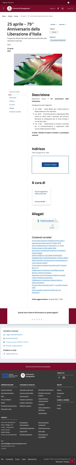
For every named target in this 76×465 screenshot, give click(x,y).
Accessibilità (9, 459)
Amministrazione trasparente (43, 423)
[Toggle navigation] (3, 8)
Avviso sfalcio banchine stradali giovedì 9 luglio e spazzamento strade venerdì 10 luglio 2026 (48, 241)
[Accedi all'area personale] (68, 2)
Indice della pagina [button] (14, 92)
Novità (10, 16)
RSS (2, 459)
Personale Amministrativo (9, 406)
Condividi (54, 24)
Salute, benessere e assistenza (44, 408)
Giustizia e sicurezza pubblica (44, 394)
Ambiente (41, 404)
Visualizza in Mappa (50, 165)
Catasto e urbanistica (26, 403)
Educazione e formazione (45, 390)
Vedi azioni (63, 24)
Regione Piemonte (8, 2)
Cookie (24, 459)
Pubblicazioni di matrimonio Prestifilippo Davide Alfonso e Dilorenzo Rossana (48, 271)
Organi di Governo (6, 390)
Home (4, 16)
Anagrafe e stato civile (26, 390)
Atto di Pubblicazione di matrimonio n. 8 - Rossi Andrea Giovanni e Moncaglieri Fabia (48, 246)
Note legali (41, 431)
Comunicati (60, 393)
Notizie (59, 390)
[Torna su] (72, 461)
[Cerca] (72, 8)
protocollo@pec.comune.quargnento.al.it (13, 443)
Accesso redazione (69, 461)
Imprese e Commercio (26, 399)
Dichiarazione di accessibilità (43, 435)
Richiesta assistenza (26, 434)
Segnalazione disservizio (27, 428)
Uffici (2, 396)
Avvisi (16, 16)
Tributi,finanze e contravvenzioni (43, 400)
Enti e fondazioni (6, 399)
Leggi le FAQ (23, 431)
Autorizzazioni (42, 413)
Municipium (59, 461)
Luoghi (59, 405)
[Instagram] (62, 8)
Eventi (59, 408)
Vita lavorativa (24, 396)
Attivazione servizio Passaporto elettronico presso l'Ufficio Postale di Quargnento (48, 276)
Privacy (17, 459)
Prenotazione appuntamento (24, 423)
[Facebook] (57, 8)
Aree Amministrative (7, 393)
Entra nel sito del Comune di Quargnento (38, 366)
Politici (3, 403)
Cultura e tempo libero (26, 393)
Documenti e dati (6, 409)
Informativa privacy (44, 428)
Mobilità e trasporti (25, 406)
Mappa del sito (32, 459)
